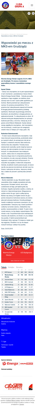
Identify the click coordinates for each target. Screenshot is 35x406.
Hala (2, 335)
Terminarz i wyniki (7, 345)
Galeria (3, 324)
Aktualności (13, 34)
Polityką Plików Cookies (13, 400)
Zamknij (21, 404)
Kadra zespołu (6, 333)
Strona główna (5, 34)
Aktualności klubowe (22, 34)
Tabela (3, 347)
